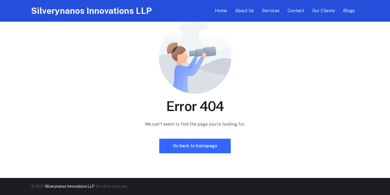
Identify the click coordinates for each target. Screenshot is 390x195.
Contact (296, 10)
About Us (244, 10)
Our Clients (323, 10)
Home (221, 10)
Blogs (349, 10)
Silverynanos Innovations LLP (91, 11)
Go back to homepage (195, 145)
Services (271, 10)
